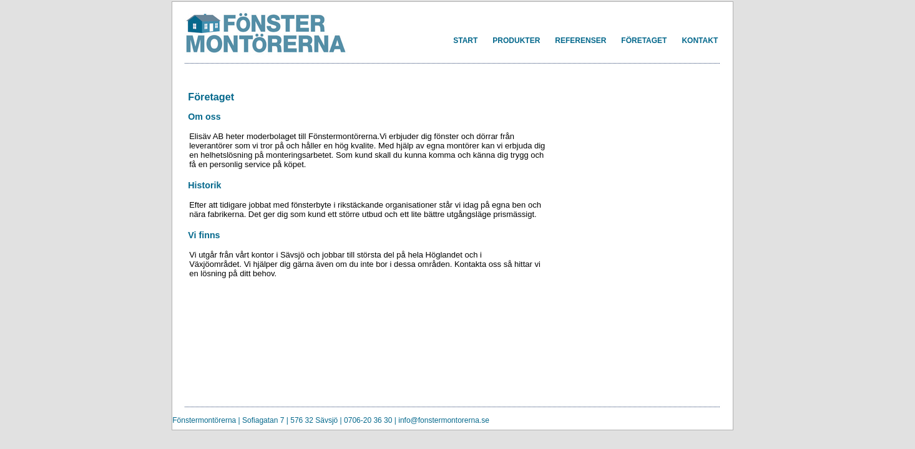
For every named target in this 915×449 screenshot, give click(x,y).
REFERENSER (580, 40)
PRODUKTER (516, 40)
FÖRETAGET (644, 40)
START (465, 40)
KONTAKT (700, 40)
